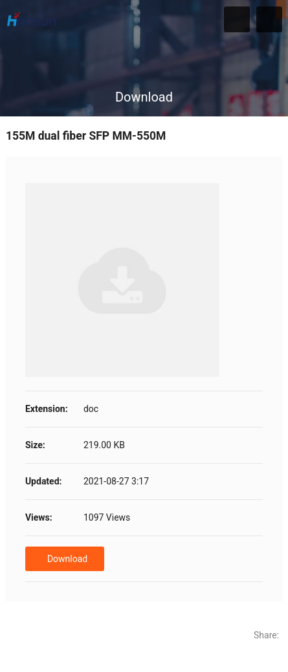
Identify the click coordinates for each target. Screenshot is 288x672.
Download (67, 559)
